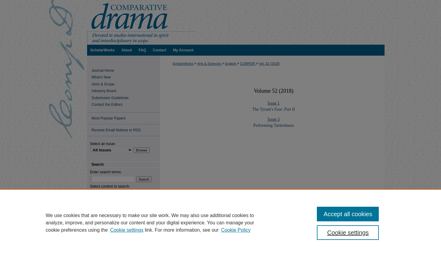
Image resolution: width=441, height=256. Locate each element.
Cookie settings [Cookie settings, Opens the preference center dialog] (348, 232)
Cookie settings (126, 230)
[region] (220, 222)
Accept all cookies (348, 214)
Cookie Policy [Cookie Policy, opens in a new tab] (236, 230)
